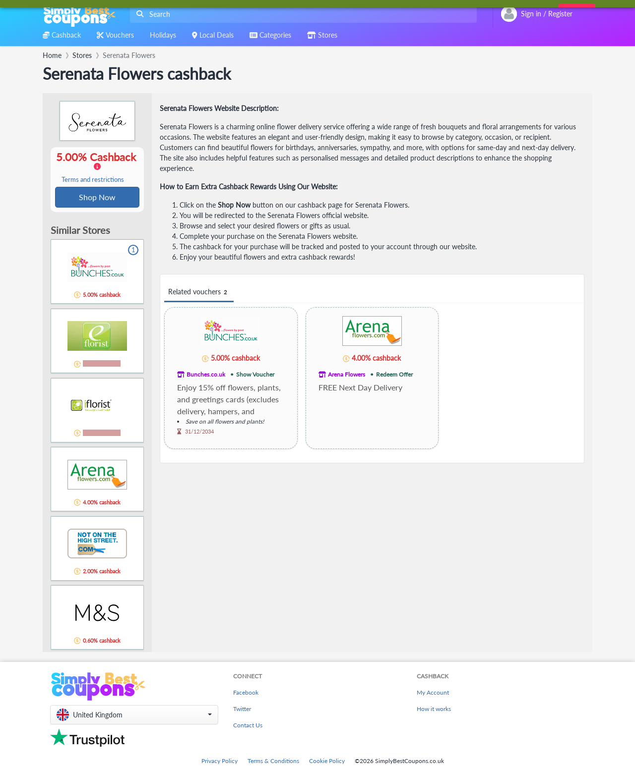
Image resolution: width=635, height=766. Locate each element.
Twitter (242, 709)
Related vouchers (199, 292)
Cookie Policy (327, 762)
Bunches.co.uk (206, 374)
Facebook (245, 693)
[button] (134, 715)
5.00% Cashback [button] (97, 167)
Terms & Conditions (273, 762)
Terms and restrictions (93, 180)
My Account (433, 693)
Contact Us (247, 726)
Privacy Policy (219, 762)
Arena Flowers (346, 374)
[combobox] (301, 14)
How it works (434, 709)
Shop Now (97, 197)
